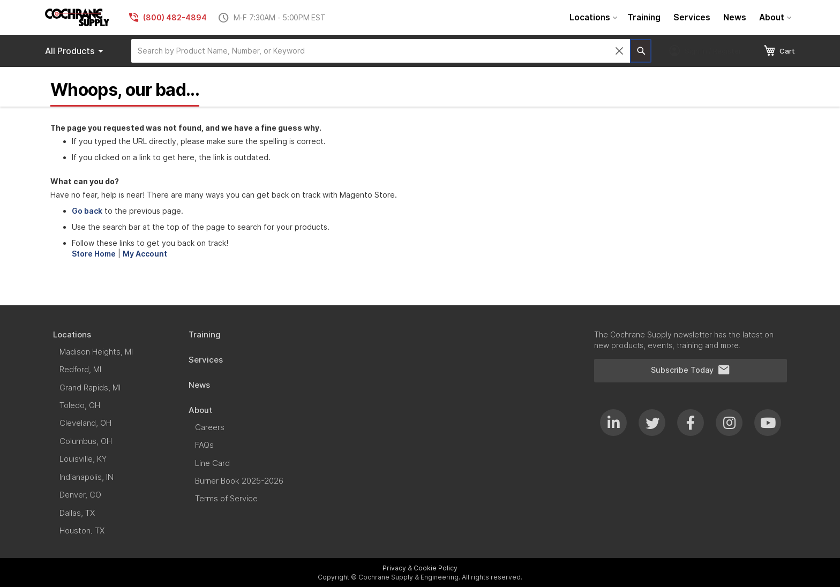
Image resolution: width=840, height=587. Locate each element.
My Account (145, 253)
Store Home (94, 253)
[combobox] (380, 51)
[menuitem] (592, 17)
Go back (87, 210)
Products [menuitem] (76, 50)
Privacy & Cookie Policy (420, 568)
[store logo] (77, 17)
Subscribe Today (690, 370)
